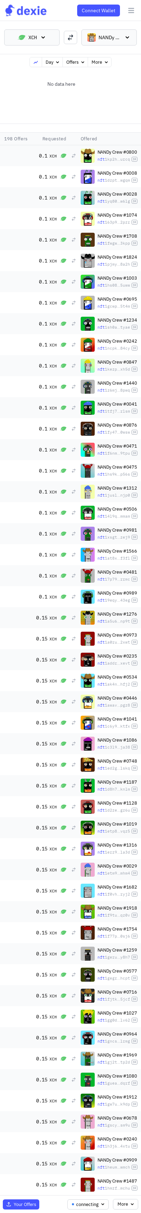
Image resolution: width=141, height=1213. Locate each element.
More (100, 62)
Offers (76, 62)
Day (53, 62)
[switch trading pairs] (70, 37)
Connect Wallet (98, 10)
